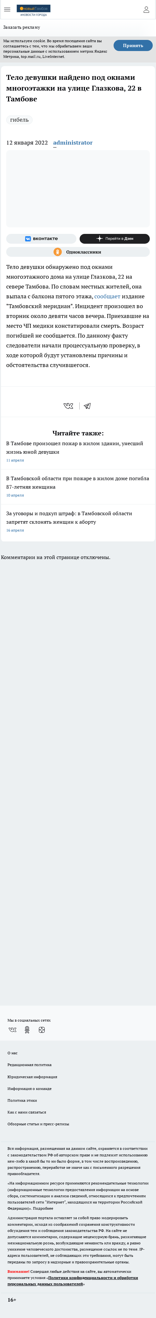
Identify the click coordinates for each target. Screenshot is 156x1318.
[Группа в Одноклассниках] (78, 252)
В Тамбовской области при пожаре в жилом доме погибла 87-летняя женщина (78, 487)
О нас (13, 1052)
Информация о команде (30, 1088)
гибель (19, 119)
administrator (73, 142)
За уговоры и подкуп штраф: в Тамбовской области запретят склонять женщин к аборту (78, 522)
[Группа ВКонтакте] (41, 239)
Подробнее (43, 1208)
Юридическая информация (32, 1076)
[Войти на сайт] (146, 9)
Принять (133, 45)
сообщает (107, 296)
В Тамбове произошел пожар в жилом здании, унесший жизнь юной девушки (78, 452)
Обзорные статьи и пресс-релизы (38, 1123)
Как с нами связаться (27, 1112)
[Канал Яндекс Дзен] (115, 239)
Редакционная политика (30, 1064)
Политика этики (22, 1100)
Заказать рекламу (21, 27)
